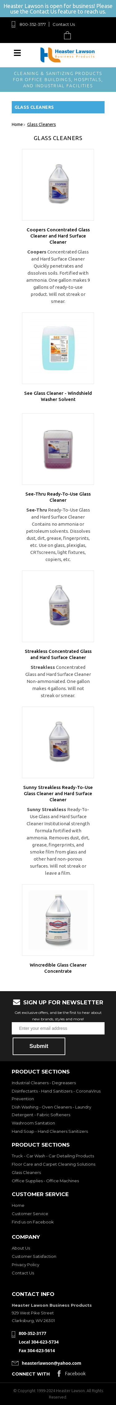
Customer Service (30, 1213)
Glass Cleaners (26, 1172)
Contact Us (64, 24)
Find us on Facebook (33, 1221)
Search (53, 35)
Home (18, 1205)
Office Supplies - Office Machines (45, 1180)
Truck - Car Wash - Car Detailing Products (53, 1155)
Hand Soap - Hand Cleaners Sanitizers (50, 1131)
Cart (69, 35)
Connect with (31, 1374)
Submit (38, 1046)
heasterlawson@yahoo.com (51, 1363)
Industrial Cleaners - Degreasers (44, 1082)
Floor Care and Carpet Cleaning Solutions (53, 1164)
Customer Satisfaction (34, 1256)
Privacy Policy (25, 1264)
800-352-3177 (32, 24)
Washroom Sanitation (33, 1122)
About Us (21, 1248)
